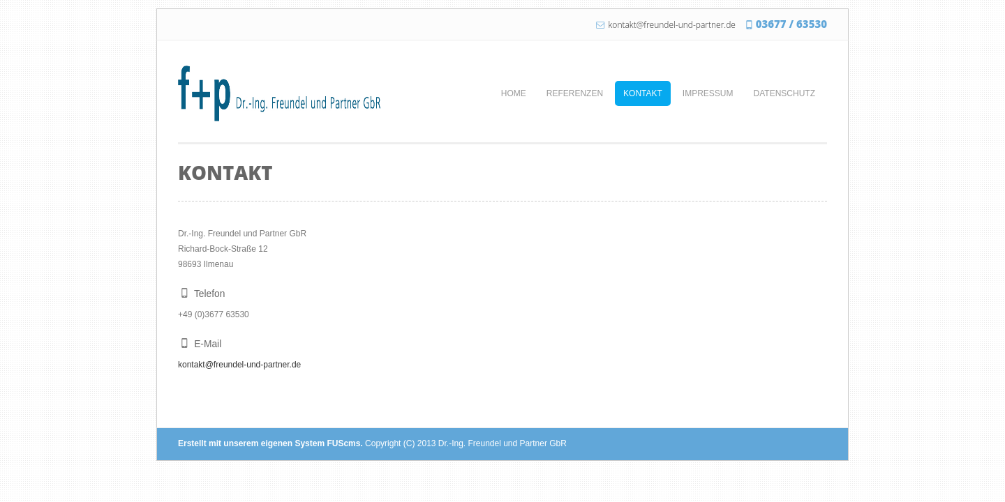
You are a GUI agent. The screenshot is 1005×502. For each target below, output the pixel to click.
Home (513, 93)
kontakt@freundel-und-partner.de (672, 25)
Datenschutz (784, 93)
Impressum (708, 93)
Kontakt (642, 93)
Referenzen (574, 93)
